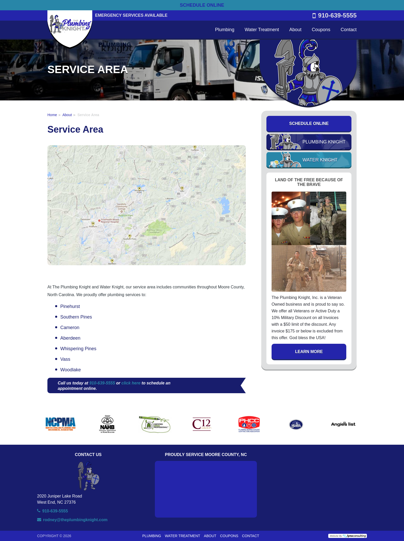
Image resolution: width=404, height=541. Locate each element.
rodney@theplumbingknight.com (75, 520)
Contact (349, 29)
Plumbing (224, 29)
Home (52, 115)
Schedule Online (309, 123)
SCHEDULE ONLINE (202, 5)
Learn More (309, 351)
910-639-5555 (335, 15)
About (295, 29)
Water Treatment (262, 29)
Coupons (321, 29)
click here (130, 383)
